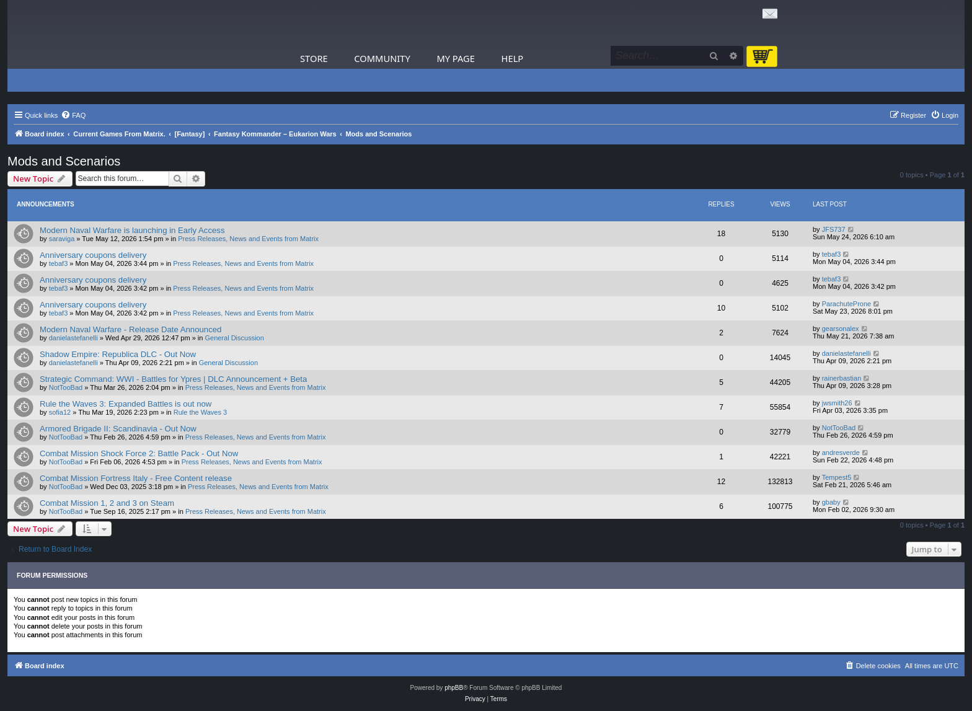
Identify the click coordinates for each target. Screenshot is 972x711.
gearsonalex (840, 328)
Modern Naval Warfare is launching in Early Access (132, 230)
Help (512, 58)
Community (382, 58)
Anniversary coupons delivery (93, 255)
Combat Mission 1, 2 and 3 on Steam (107, 503)
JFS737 (834, 229)
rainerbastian (842, 378)
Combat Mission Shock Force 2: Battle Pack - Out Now (139, 453)
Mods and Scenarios (63, 161)
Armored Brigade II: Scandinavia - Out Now (118, 428)
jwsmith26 (837, 403)
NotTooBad (65, 387)
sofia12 (60, 412)
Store (314, 58)
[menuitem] (73, 115)
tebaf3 (58, 263)
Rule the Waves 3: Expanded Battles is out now (125, 403)
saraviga (62, 238)
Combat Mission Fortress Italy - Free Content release (136, 478)
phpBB (453, 687)
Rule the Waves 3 (200, 412)
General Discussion (234, 338)
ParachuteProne (847, 303)
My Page (455, 58)
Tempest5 (837, 477)
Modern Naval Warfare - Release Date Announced (130, 329)
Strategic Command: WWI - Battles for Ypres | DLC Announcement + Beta (173, 379)
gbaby (831, 502)
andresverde (841, 452)
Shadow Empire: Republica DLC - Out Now (118, 354)
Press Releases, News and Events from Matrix (248, 238)
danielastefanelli (73, 338)
